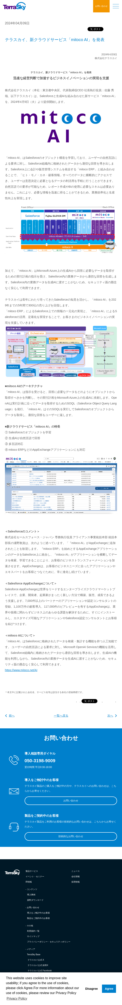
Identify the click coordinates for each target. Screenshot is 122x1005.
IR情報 (29, 882)
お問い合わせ (101, 6)
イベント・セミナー (35, 876)
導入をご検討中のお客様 (38, 913)
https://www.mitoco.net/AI (21, 670)
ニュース (75, 871)
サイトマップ (33, 936)
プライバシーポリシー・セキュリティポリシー (48, 942)
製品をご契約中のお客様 (38, 918)
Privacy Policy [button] (17, 998)
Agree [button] (109, 988)
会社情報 (75, 876)
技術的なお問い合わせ (70, 836)
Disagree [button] (91, 988)
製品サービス (32, 871)
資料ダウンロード (35, 900)
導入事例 (31, 895)
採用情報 (75, 882)
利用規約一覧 (33, 931)
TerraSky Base (33, 954)
